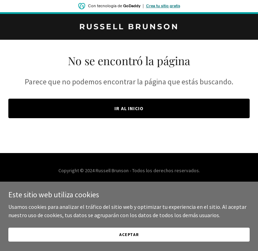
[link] (129, 27)
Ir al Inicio (129, 108)
